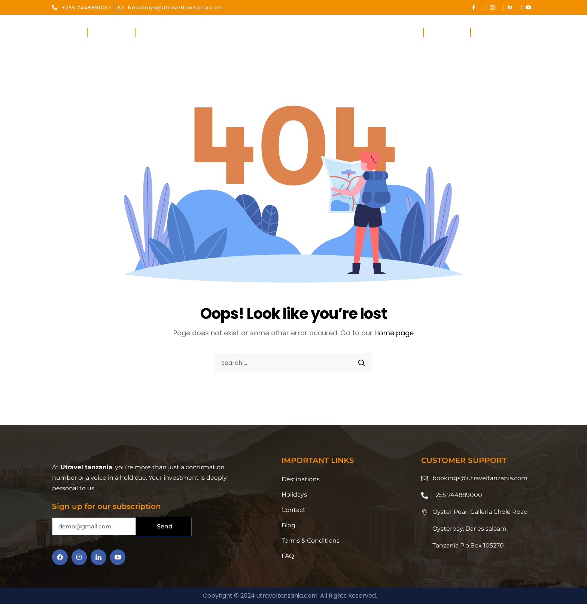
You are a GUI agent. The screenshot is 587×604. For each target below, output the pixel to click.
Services (158, 32)
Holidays (447, 32)
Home (69, 32)
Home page (394, 333)
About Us (111, 32)
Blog (288, 525)
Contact (493, 32)
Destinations (393, 32)
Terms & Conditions (311, 540)
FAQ (288, 555)
